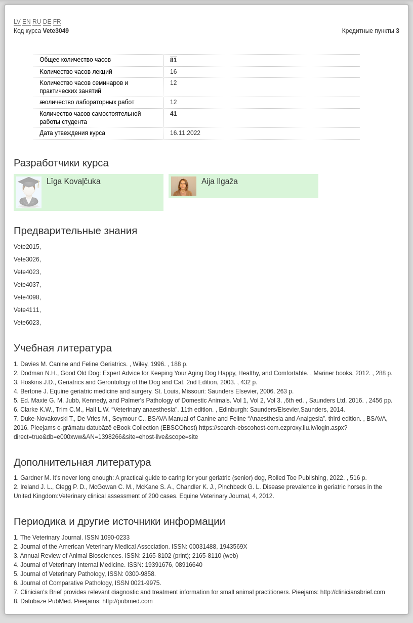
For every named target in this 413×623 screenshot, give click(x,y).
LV (17, 21)
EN (26, 21)
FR (57, 21)
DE (47, 21)
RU (36, 21)
